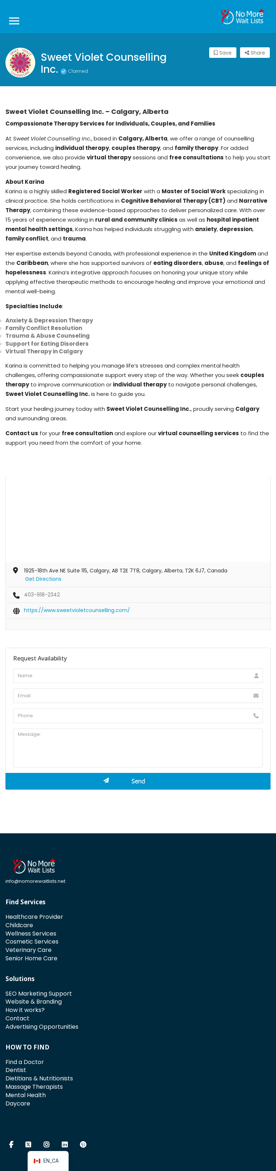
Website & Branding (33, 1001)
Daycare (17, 1103)
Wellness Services (30, 933)
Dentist (15, 1070)
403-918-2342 (42, 594)
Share (255, 52)
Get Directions (43, 579)
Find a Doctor (24, 1062)
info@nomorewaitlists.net (35, 881)
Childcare (19, 925)
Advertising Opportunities (41, 1027)
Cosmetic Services (31, 941)
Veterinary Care (28, 950)
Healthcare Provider (34, 917)
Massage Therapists (34, 1087)
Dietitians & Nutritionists (39, 1078)
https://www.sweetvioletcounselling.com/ (77, 610)
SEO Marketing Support (38, 993)
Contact (17, 1018)
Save (223, 52)
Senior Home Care (31, 958)
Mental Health (25, 1095)
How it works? (25, 1010)
